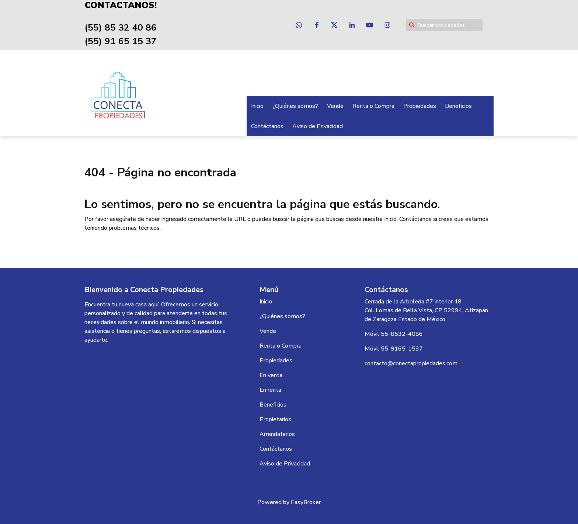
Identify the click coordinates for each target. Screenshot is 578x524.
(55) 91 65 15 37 (118, 41)
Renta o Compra (373, 106)
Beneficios (458, 106)
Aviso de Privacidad (317, 126)
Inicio (257, 106)
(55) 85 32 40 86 (118, 28)
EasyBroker (306, 502)
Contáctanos (267, 126)
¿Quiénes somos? (295, 106)
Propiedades (419, 106)
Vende (335, 106)
